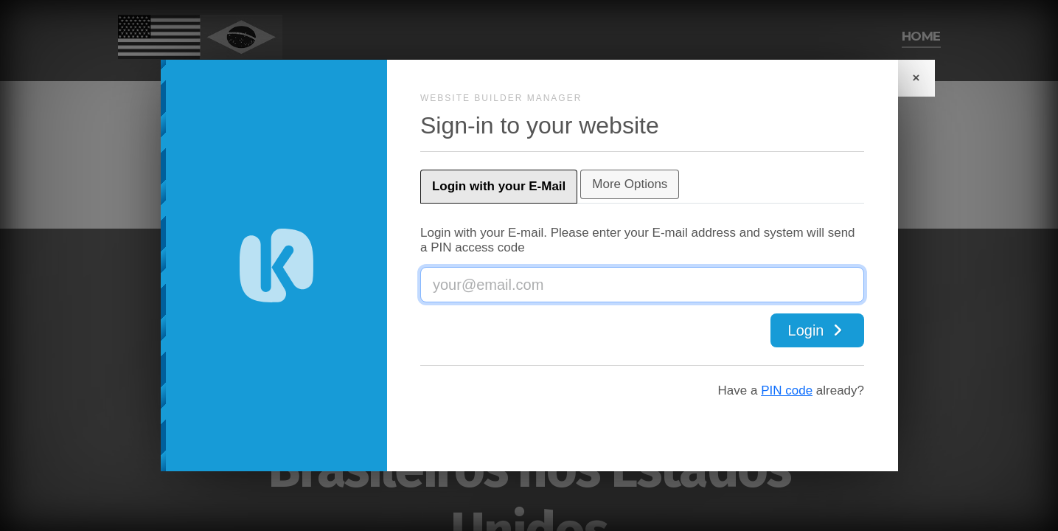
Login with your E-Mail (539, 186)
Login (777, 330)
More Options (670, 184)
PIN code (747, 391)
